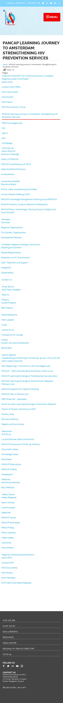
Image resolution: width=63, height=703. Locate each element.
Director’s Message (10, 154)
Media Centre (8, 494)
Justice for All (8, 330)
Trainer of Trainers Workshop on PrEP (19, 409)
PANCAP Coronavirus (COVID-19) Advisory (21, 444)
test (3, 138)
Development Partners (11, 237)
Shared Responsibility (11, 252)
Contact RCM (8, 563)
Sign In (5, 133)
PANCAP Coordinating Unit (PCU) (16, 164)
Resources (7, 431)
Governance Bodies (11, 181)
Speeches (6, 512)
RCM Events (7, 573)
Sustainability (7, 273)
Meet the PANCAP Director (13, 169)
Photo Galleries (9, 533)
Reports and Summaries (13, 424)
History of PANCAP (9, 159)
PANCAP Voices (9, 517)
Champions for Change (12, 335)
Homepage (7, 143)
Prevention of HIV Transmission (15, 257)
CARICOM (10, 3)
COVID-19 (6, 434)
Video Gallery (8, 538)
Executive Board (8, 184)
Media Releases (9, 497)
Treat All (5, 295)
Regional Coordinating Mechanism (18, 555)
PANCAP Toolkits (9, 469)
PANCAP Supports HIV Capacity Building (20, 389)
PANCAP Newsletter (11, 522)
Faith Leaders (8, 320)
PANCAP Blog (8, 527)
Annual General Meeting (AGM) (15, 194)
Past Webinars (7, 487)
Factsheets (7, 459)
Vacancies (6, 543)
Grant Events (7, 97)
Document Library (10, 449)
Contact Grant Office (11, 87)
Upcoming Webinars (10, 482)
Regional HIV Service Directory (18, 649)
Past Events (6, 348)
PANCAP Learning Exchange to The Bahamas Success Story (29, 376)
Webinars (6, 479)
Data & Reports (9, 355)
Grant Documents (10, 92)
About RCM (7, 558)
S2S (3, 128)
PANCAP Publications (11, 464)
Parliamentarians (9, 315)
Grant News (7, 102)
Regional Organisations (12, 227)
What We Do (8, 287)
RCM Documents (9, 568)
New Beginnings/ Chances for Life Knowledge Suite (26, 366)
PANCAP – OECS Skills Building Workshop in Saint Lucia (27, 371)
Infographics (7, 474)
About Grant (7, 82)
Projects (5, 300)
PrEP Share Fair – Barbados (14, 399)
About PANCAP (8, 151)
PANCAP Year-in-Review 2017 (15, 394)
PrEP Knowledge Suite (12, 123)
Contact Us (20, 3)
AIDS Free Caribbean (11, 290)
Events (5, 340)
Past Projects (7, 308)
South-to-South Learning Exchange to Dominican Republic (29, 404)
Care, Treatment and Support (14, 262)
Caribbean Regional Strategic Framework (21, 244)
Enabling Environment (11, 247)
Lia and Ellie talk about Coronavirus (18, 439)
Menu (53, 17)
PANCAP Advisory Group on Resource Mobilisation (24, 204)
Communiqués (8, 507)
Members (6, 219)
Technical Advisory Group (13, 107)
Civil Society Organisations (13, 232)
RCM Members (8, 578)
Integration (6, 268)
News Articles (8, 502)
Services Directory (10, 419)
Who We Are (8, 148)
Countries (5, 222)
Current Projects (8, 303)
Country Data (8, 414)
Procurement (8, 548)
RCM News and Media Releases (16, 583)
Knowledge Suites (10, 454)
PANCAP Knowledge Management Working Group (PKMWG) (29, 199)
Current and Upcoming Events (15, 343)
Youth (4, 325)
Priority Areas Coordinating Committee (19, 189)
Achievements (7, 174)
